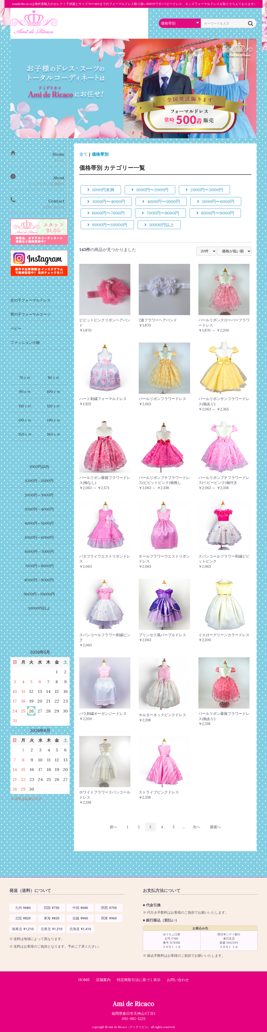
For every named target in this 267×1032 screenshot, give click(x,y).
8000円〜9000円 (215, 213)
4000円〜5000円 (161, 201)
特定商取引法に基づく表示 (139, 979)
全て (83, 154)
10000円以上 (159, 224)
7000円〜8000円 (160, 213)
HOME (84, 979)
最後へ (215, 827)
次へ (196, 827)
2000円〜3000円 (204, 189)
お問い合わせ (178, 979)
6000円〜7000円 (106, 213)
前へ (113, 827)
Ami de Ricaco (133, 1004)
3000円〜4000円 (106, 201)
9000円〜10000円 (107, 224)
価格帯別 (100, 154)
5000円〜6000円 (215, 201)
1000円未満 (100, 189)
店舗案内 (103, 979)
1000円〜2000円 (149, 189)
